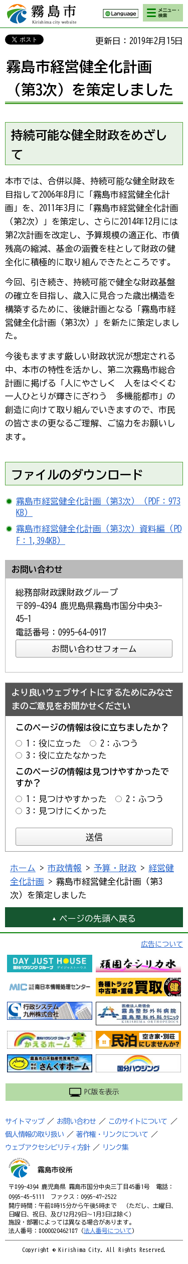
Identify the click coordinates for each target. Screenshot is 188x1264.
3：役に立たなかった (66, 755)
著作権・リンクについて (112, 1134)
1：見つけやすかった (66, 799)
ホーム (23, 868)
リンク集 (115, 1147)
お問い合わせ (76, 1121)
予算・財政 (115, 868)
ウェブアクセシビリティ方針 (47, 1147)
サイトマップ (24, 1121)
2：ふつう (119, 743)
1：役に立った (53, 743)
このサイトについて (137, 1121)
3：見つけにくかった (66, 811)
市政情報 (65, 868)
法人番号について (108, 1230)
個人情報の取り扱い (34, 1134)
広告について (162, 944)
